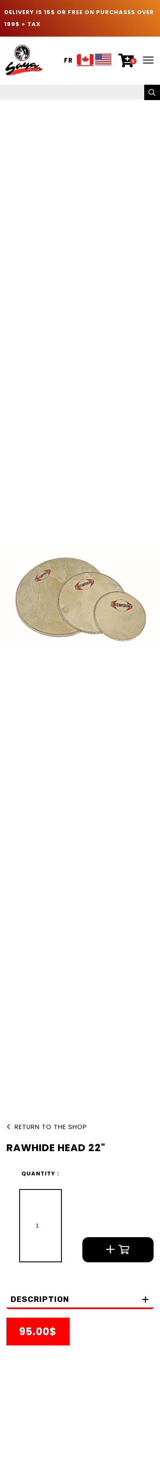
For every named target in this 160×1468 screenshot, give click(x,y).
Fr (68, 60)
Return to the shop (46, 1127)
